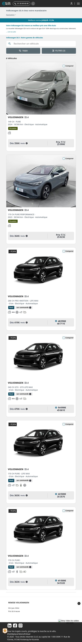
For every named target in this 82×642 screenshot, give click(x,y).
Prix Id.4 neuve (14, 611)
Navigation (10, 15)
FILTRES (58, 50)
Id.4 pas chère (13, 608)
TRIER (23, 50)
